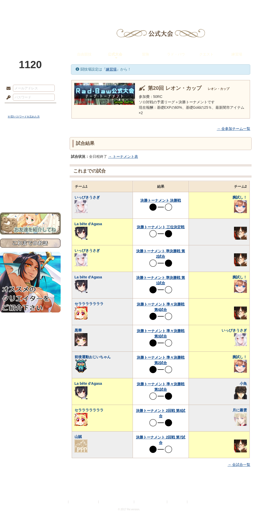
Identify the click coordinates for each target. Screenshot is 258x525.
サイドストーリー (30, 149)
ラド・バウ (176, 54)
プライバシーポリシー (83, 501)
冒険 (145, 54)
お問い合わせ (30, 196)
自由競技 (84, 54)
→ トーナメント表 (123, 156)
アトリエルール (30, 173)
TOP (18, 6)
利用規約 (61, 501)
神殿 (55, 6)
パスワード (7, 97)
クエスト (206, 54)
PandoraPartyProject (30, 28)
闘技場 (239, 6)
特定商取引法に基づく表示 (116, 501)
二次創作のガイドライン (151, 501)
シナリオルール (30, 166)
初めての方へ (30, 187)
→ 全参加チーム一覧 (233, 129)
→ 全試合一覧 (239, 465)
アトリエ (129, 6)
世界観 (30, 140)
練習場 (236, 54)
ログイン (18, 108)
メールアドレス (7, 88)
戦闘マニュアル (30, 179)
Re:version (196, 501)
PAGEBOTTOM (245, 511)
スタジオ (165, 6)
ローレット (92, 6)
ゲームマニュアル (30, 158)
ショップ (202, 6)
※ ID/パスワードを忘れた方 (24, 116)
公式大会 (115, 54)
